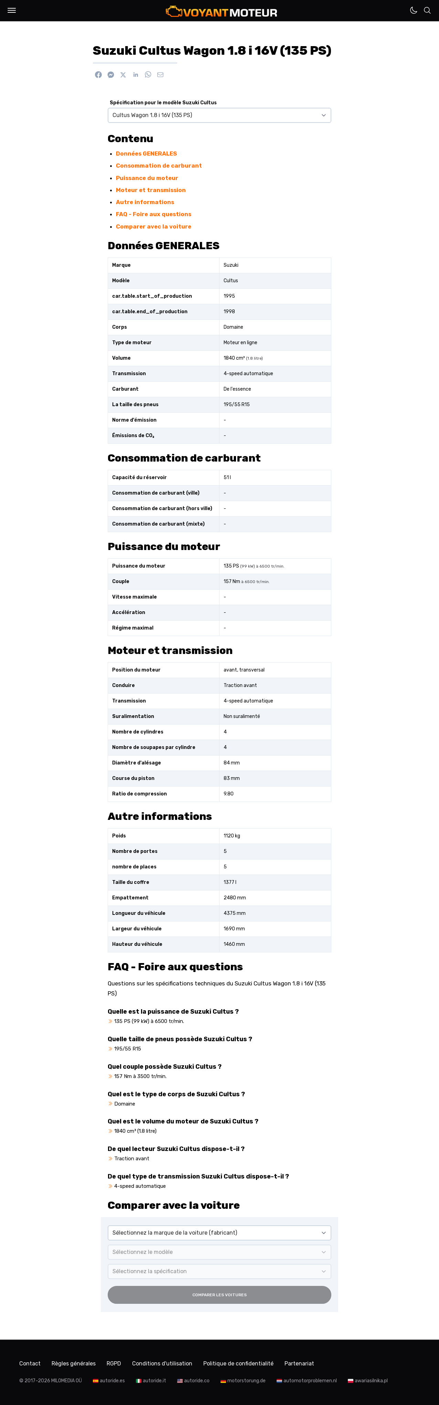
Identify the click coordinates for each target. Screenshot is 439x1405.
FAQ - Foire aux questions (153, 214)
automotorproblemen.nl (310, 1381)
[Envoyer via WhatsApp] (147, 74)
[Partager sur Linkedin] (135, 74)
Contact (30, 1363)
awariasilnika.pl (371, 1381)
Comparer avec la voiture (153, 226)
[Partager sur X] (123, 74)
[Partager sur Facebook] (98, 74)
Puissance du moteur (147, 178)
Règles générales (74, 1363)
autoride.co (197, 1381)
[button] (11, 10)
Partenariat (299, 1363)
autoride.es (112, 1381)
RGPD (114, 1363)
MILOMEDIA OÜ (66, 1381)
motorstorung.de (246, 1381)
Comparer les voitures (219, 1294)
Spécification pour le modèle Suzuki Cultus (163, 103)
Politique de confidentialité (238, 1363)
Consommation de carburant (159, 165)
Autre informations (145, 202)
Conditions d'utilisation (162, 1363)
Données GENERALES (146, 153)
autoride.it (154, 1381)
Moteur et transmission (151, 190)
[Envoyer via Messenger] (110, 74)
